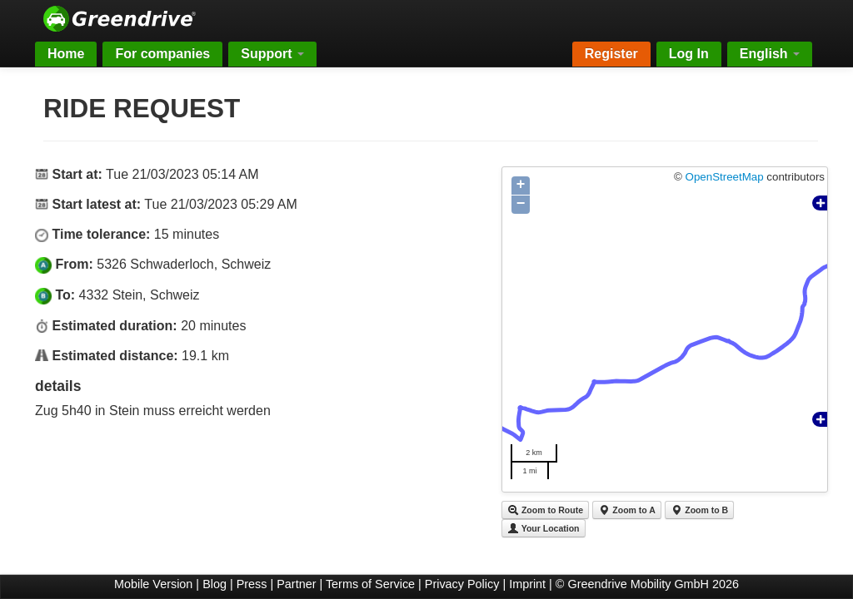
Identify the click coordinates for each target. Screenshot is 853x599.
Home (65, 54)
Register (611, 54)
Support (272, 54)
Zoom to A (626, 510)
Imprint (527, 584)
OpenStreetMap (725, 177)
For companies (162, 54)
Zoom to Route (545, 510)
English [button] (770, 54)
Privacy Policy (462, 584)
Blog (214, 584)
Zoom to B (699, 510)
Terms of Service (370, 584)
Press (252, 584)
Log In (689, 54)
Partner (296, 584)
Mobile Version (153, 584)
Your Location (543, 528)
